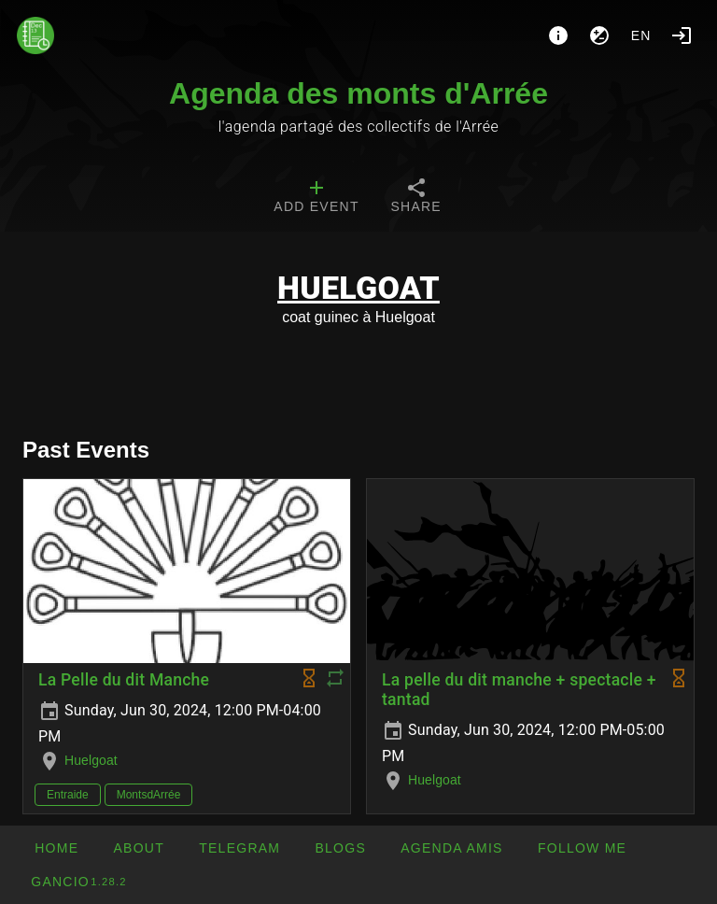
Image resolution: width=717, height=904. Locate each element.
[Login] (681, 35)
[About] (558, 35)
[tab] (316, 198)
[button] (451, 848)
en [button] (641, 35)
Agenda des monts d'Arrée (358, 93)
